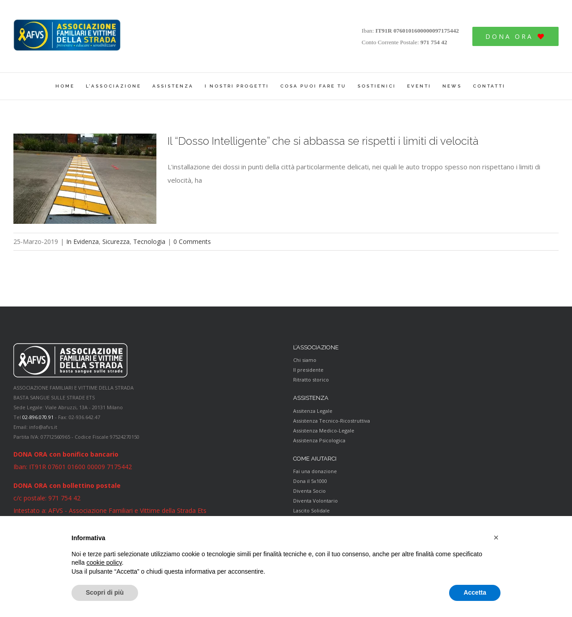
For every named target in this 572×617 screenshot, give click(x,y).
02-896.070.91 (38, 417)
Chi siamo (304, 360)
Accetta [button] (474, 592)
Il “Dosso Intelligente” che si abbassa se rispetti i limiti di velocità (323, 140)
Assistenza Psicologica (319, 440)
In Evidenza (82, 241)
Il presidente (308, 369)
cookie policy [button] (104, 562)
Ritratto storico (311, 379)
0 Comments (192, 241)
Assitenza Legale (312, 410)
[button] (496, 537)
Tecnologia (149, 241)
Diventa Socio (309, 490)
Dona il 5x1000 (310, 481)
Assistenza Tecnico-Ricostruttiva (331, 420)
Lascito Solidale (311, 510)
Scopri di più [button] (105, 592)
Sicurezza (116, 241)
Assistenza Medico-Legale (323, 430)
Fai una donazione (315, 471)
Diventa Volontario (315, 500)
